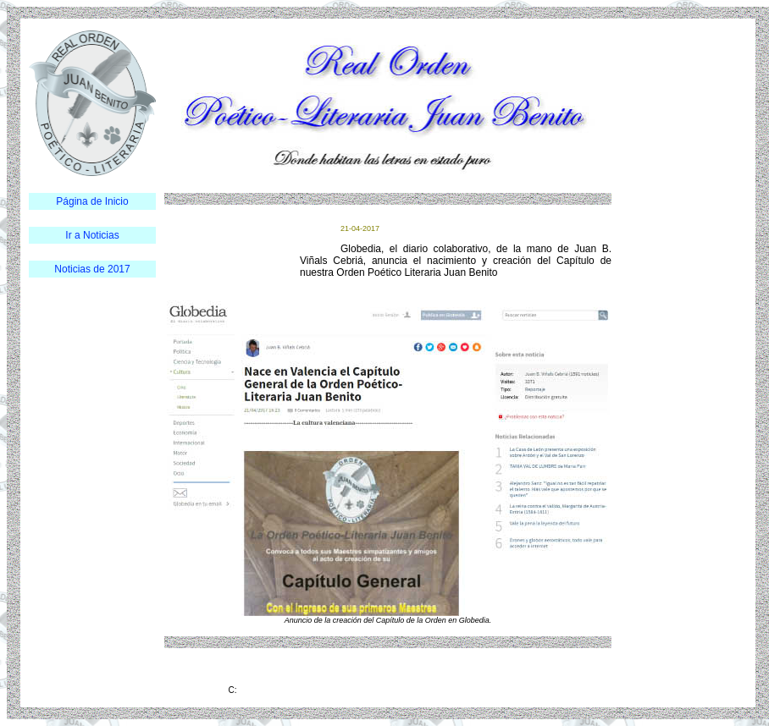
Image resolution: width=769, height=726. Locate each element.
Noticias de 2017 (92, 269)
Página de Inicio (92, 201)
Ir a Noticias (92, 235)
